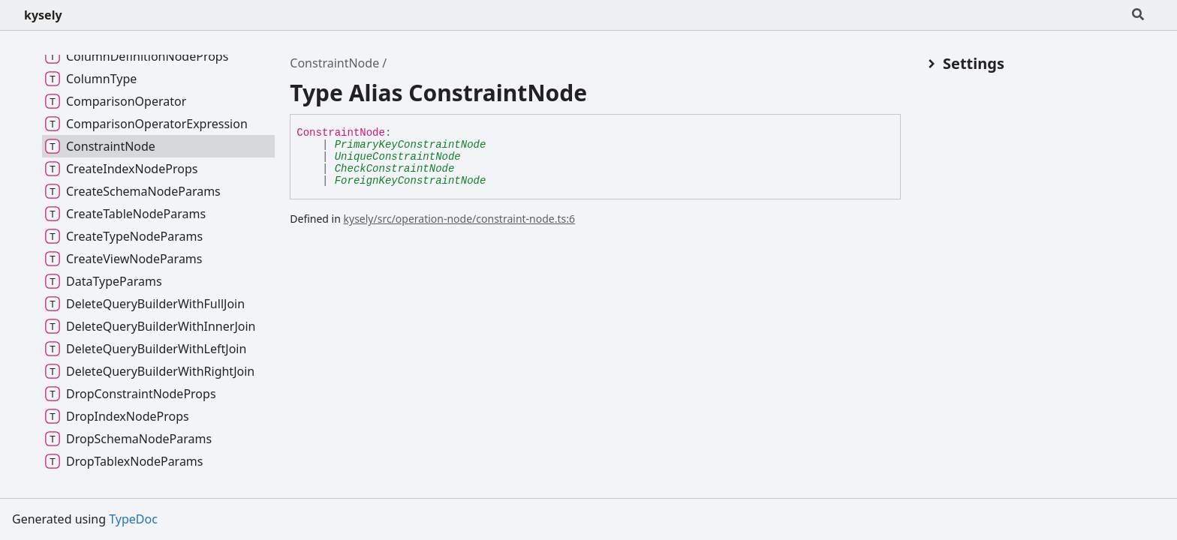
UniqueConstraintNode (398, 157)
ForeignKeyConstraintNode (410, 181)
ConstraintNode (334, 63)
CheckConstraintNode (395, 169)
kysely (43, 15)
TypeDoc (133, 519)
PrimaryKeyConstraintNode (410, 145)
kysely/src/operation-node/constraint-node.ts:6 (459, 219)
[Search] (1138, 15)
